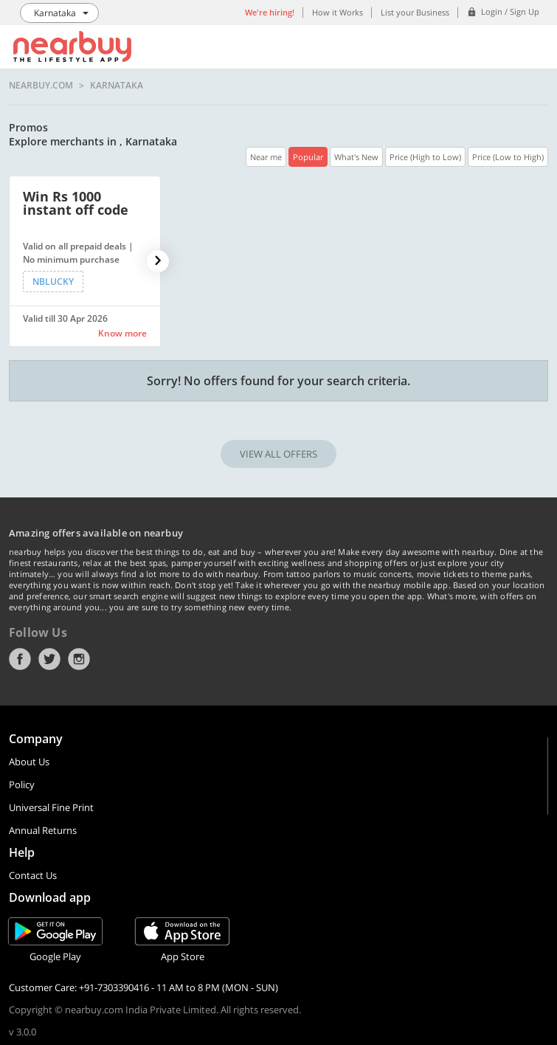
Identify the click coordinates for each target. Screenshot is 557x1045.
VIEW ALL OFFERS (278, 454)
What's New (356, 156)
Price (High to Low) (425, 156)
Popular (308, 156)
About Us (29, 761)
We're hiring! (269, 12)
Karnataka (116, 85)
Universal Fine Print (51, 807)
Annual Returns (43, 830)
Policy (22, 784)
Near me (266, 156)
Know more (122, 333)
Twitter (49, 659)
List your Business (415, 12)
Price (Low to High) (508, 156)
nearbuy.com (41, 85)
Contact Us (33, 875)
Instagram (79, 659)
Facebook (20, 659)
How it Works (337, 12)
